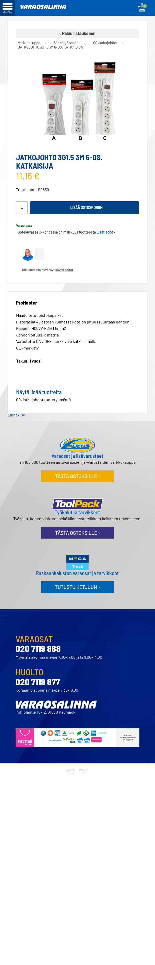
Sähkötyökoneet (67, 43)
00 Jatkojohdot (105, 43)
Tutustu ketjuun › (77, 587)
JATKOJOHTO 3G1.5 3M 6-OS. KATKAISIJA (50, 47)
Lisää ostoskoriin (86, 207)
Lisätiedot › (106, 232)
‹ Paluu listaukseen (77, 33)
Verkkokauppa (29, 43)
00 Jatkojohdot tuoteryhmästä (43, 399)
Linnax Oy (16, 414)
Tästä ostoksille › (77, 476)
